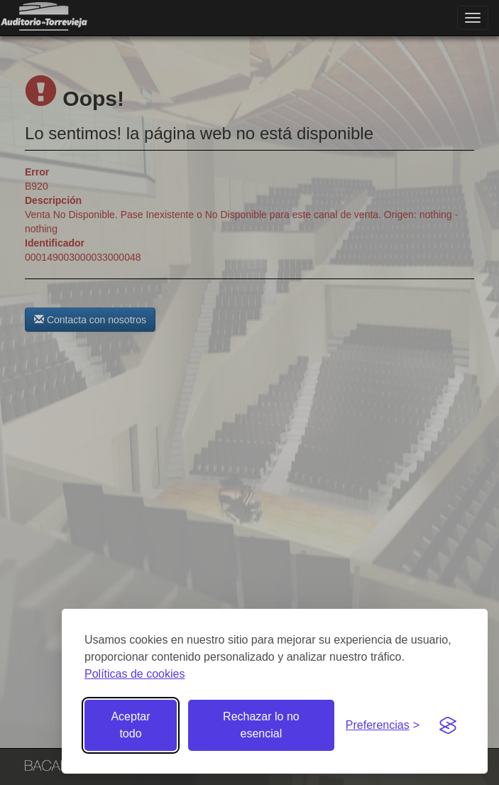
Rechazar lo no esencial (261, 725)
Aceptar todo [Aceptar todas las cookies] (130, 725)
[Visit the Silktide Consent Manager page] (448, 725)
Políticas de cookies (134, 674)
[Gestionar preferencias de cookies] (383, 726)
